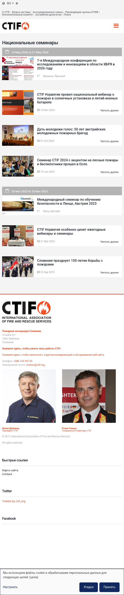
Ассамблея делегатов (48, 14)
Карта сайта (10, 470)
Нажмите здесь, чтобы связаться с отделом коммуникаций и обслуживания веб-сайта (53, 354)
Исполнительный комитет (17, 14)
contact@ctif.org (35, 364)
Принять (109, 587)
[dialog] (62, 582)
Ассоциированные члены (48, 12)
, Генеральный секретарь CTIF (76, 429)
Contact (7, 474)
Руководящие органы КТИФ (81, 12)
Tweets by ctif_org (13, 501)
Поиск (67, 14)
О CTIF (6, 12)
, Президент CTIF (11, 429)
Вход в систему (21, 12)
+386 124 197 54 (22, 361)
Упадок (89, 587)
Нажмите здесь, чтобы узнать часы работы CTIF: (31, 348)
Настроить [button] (10, 587)
